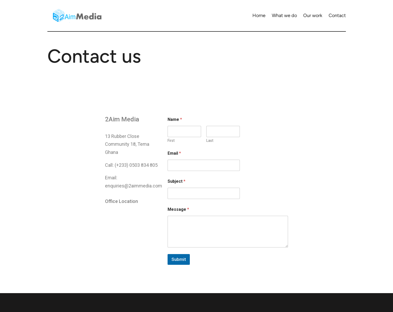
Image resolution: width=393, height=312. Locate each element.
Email (174, 153)
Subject (176, 181)
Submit (178, 259)
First (171, 140)
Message (178, 209)
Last (209, 140)
